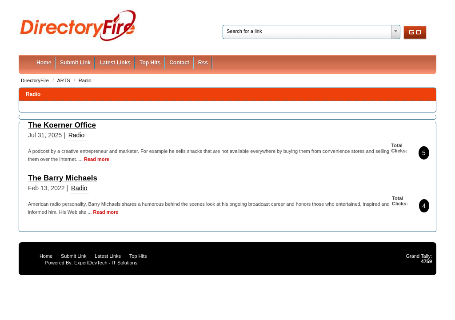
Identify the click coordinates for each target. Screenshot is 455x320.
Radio (85, 80)
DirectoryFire (35, 80)
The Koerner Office (62, 125)
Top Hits (150, 63)
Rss (203, 63)
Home (43, 63)
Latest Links (115, 63)
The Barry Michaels (62, 178)
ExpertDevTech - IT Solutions (105, 262)
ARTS (64, 80)
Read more (96, 159)
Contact (179, 63)
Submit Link (75, 63)
